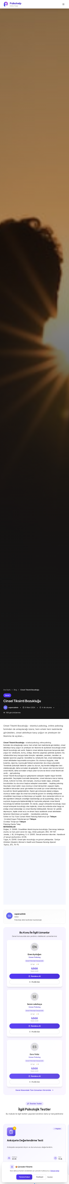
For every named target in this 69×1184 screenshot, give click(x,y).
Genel (7, 696)
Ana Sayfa (6, 690)
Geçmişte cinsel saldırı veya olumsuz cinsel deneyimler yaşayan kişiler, (31, 786)
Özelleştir (39, 1177)
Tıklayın (32, 819)
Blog (15, 690)
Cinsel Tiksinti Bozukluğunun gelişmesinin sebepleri (24, 776)
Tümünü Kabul (24, 1177)
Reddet (50, 1177)
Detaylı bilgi (54, 1171)
